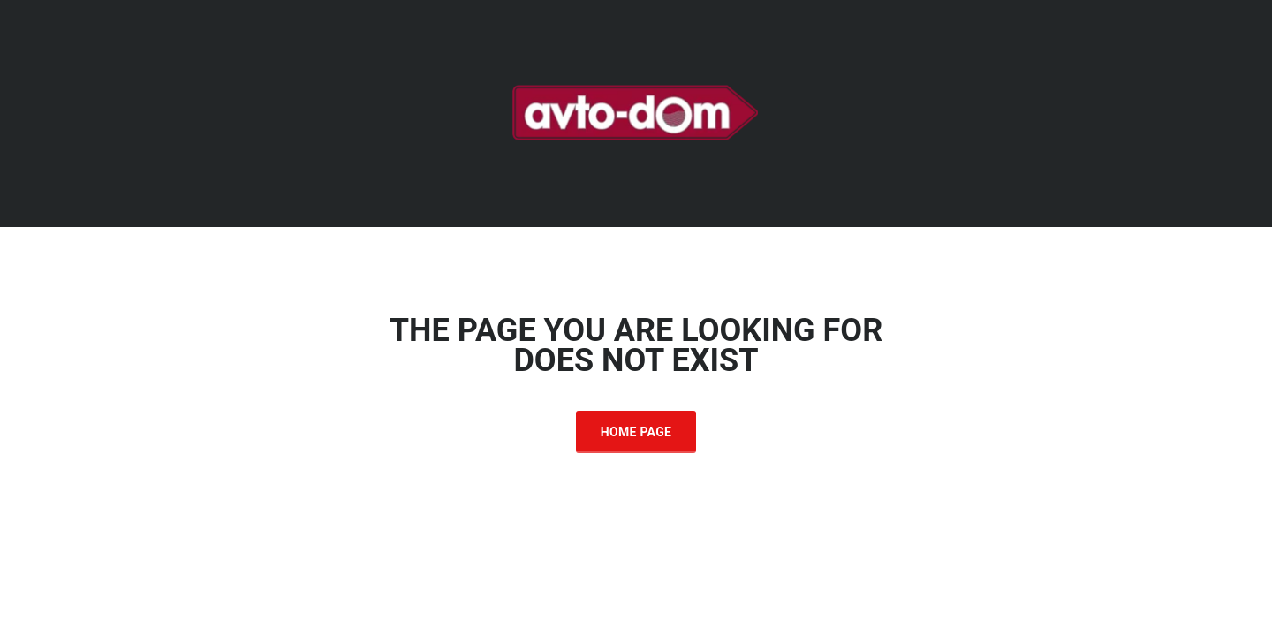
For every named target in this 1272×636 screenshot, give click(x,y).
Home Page (636, 432)
